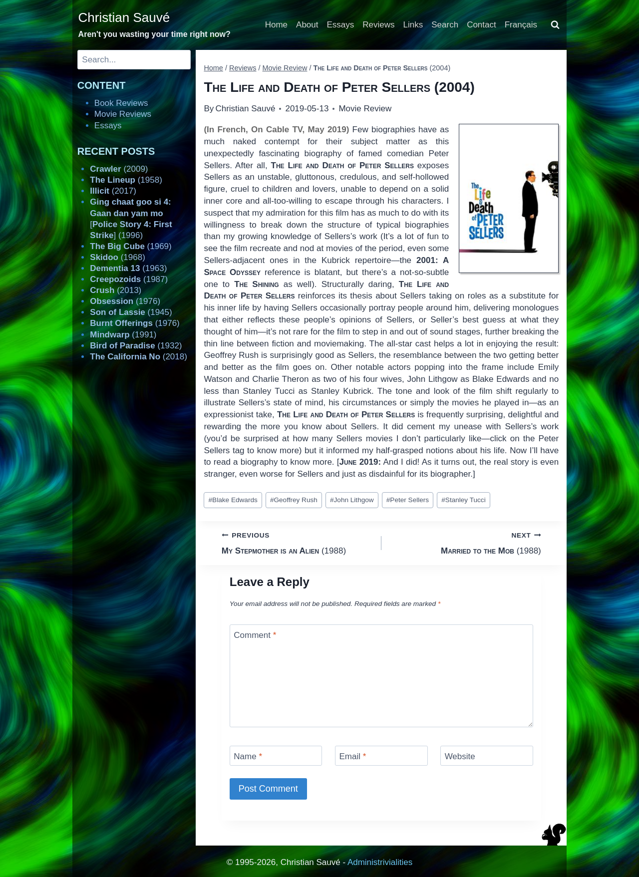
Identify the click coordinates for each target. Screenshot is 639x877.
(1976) (125, 301)
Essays (340, 24)
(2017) (113, 191)
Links (413, 24)
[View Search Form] (555, 25)
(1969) (130, 246)
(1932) (136, 345)
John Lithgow (352, 500)
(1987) (129, 279)
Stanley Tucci (463, 500)
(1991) (123, 334)
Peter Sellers (407, 500)
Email (352, 756)
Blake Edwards (233, 500)
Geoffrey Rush (294, 500)
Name (248, 756)
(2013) (115, 290)
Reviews (378, 24)
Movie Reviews (122, 114)
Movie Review (364, 108)
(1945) (131, 312)
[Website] (486, 755)
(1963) (128, 268)
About (307, 24)
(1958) (126, 180)
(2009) (119, 169)
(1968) (117, 257)
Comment (255, 635)
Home (276, 24)
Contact (481, 24)
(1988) (297, 542)
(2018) (138, 356)
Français (521, 24)
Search (444, 24)
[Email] (381, 755)
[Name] (276, 755)
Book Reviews (121, 103)
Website (460, 756)
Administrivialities (379, 862)
